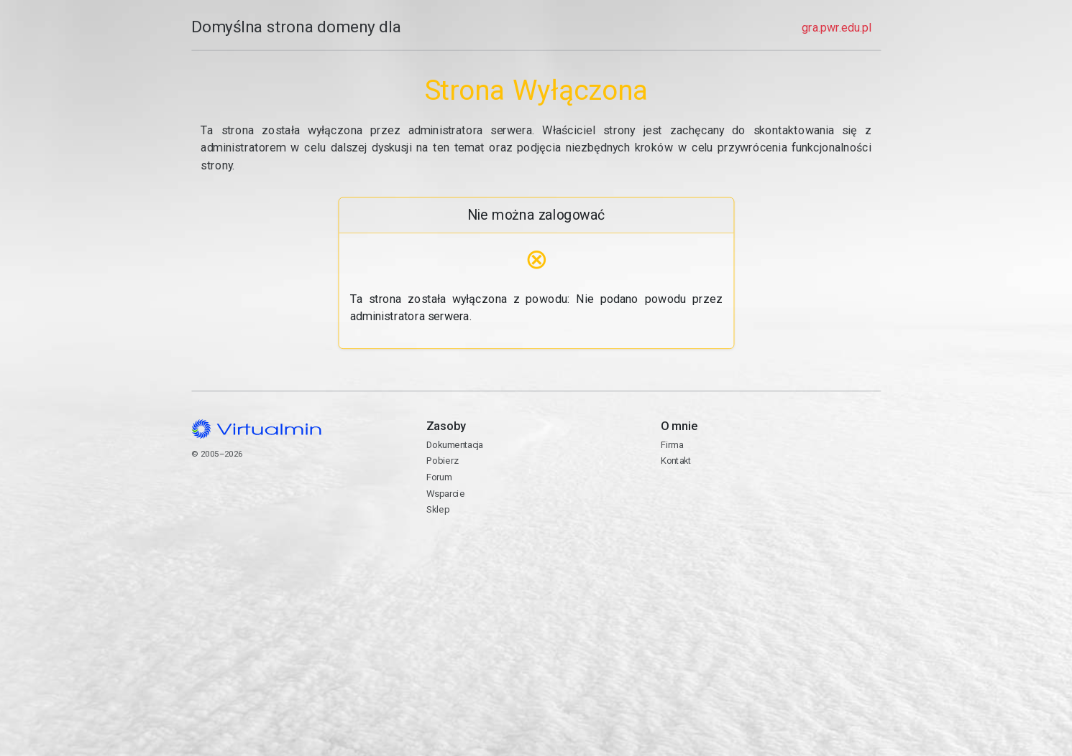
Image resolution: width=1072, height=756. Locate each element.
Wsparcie (445, 493)
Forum (439, 477)
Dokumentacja (454, 444)
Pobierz (442, 460)
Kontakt (770, 508)
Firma (671, 444)
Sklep (437, 509)
